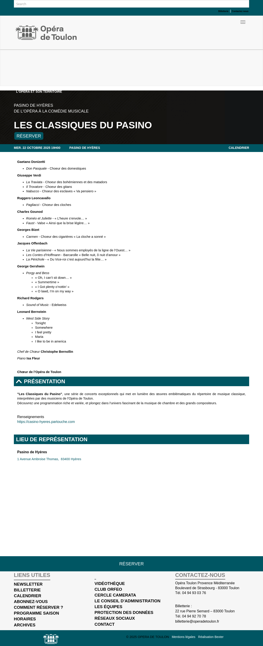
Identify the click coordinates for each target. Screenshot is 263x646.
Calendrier (239, 148)
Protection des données (124, 612)
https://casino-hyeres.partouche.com (46, 422)
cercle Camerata (115, 595)
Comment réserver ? (38, 607)
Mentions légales (184, 637)
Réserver (29, 135)
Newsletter (28, 584)
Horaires (25, 619)
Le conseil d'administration (127, 601)
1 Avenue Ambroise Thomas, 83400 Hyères (49, 459)
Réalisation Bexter (211, 637)
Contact (105, 624)
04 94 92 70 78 (194, 616)
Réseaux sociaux (115, 618)
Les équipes (108, 606)
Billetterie (27, 590)
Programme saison (36, 613)
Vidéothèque (110, 583)
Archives (24, 625)
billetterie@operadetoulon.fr (197, 621)
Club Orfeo (108, 589)
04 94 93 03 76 (194, 593)
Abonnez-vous (31, 601)
